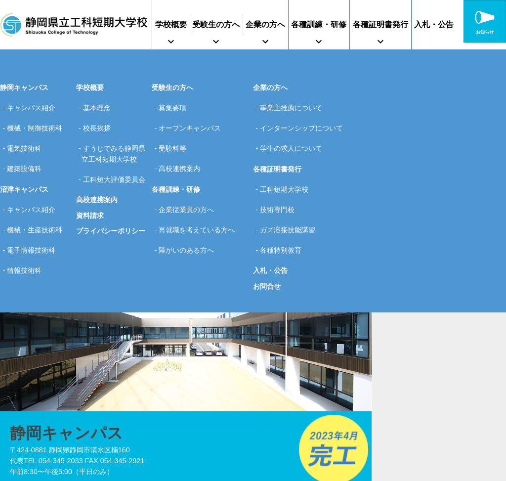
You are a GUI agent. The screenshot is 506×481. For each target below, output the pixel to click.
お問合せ (267, 254)
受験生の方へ (216, 24)
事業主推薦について (293, 106)
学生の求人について (293, 137)
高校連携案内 (97, 203)
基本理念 (99, 106)
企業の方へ (265, 24)
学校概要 (171, 24)
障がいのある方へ (188, 220)
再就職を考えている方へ (199, 204)
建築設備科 (26, 153)
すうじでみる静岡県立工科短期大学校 (113, 147)
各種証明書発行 (380, 24)
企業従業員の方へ (188, 189)
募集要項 (175, 106)
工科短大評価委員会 (112, 179)
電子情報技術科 (33, 220)
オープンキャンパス (192, 121)
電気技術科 (26, 137)
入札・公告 (434, 24)
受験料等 (175, 137)
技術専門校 (279, 189)
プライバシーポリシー (110, 234)
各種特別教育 (283, 220)
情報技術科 (26, 236)
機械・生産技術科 (37, 204)
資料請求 (90, 218)
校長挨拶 (99, 121)
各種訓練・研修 (318, 24)
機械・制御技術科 (37, 121)
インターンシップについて (303, 121)
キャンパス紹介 (33, 106)
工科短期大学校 (286, 173)
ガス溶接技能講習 (290, 204)
